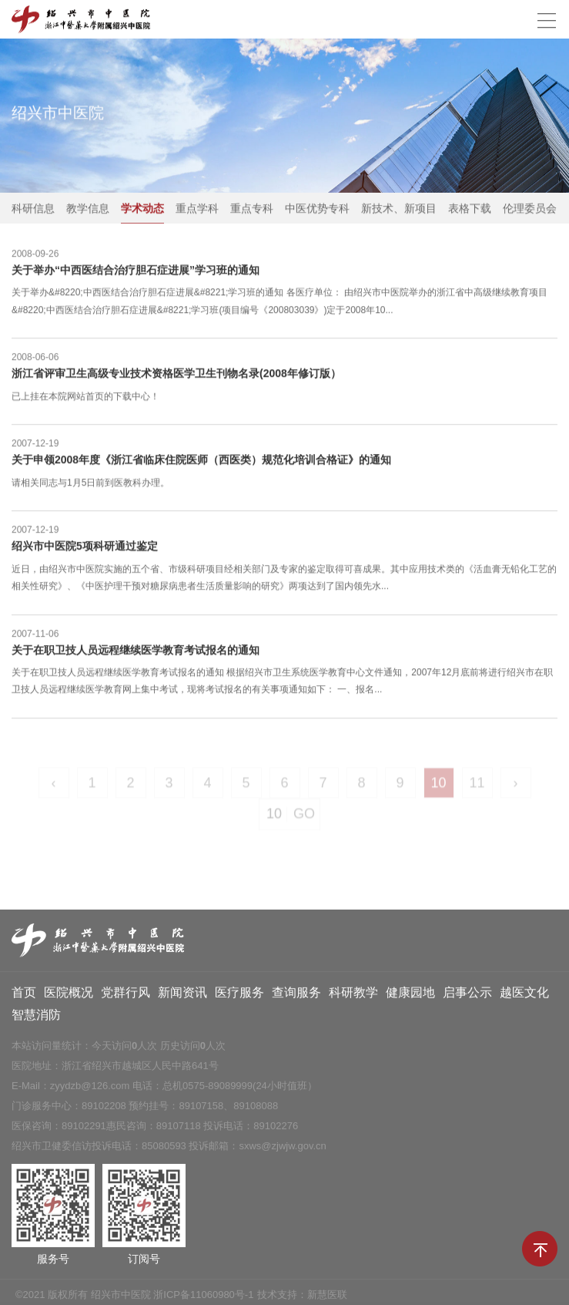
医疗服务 (239, 995)
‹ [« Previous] (54, 787)
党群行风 (125, 995)
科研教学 (353, 995)
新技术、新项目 (399, 209)
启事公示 (467, 995)
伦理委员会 (530, 209)
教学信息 (87, 209)
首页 (24, 995)
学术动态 (142, 209)
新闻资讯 (182, 995)
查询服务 (296, 995)
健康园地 (410, 995)
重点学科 (197, 209)
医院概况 (68, 995)
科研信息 (33, 209)
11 (476, 787)
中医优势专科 (317, 209)
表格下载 (469, 209)
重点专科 (251, 209)
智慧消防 (36, 1017)
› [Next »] (516, 787)
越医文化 (524, 995)
